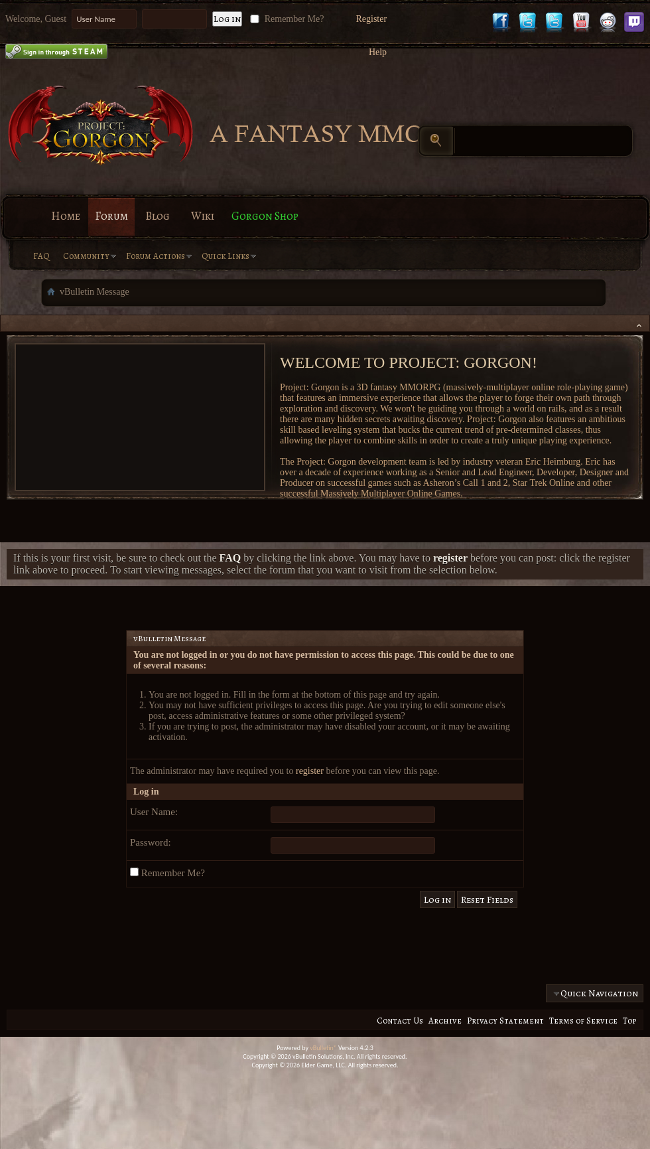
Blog (157, 216)
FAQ (41, 256)
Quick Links (225, 256)
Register (371, 19)
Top (629, 1020)
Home (65, 216)
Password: (150, 842)
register (310, 771)
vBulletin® (323, 1047)
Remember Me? (285, 19)
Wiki (202, 216)
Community (86, 256)
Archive (445, 1020)
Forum (111, 216)
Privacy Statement (505, 1020)
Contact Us (400, 1020)
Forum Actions (155, 256)
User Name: (154, 811)
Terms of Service (583, 1020)
